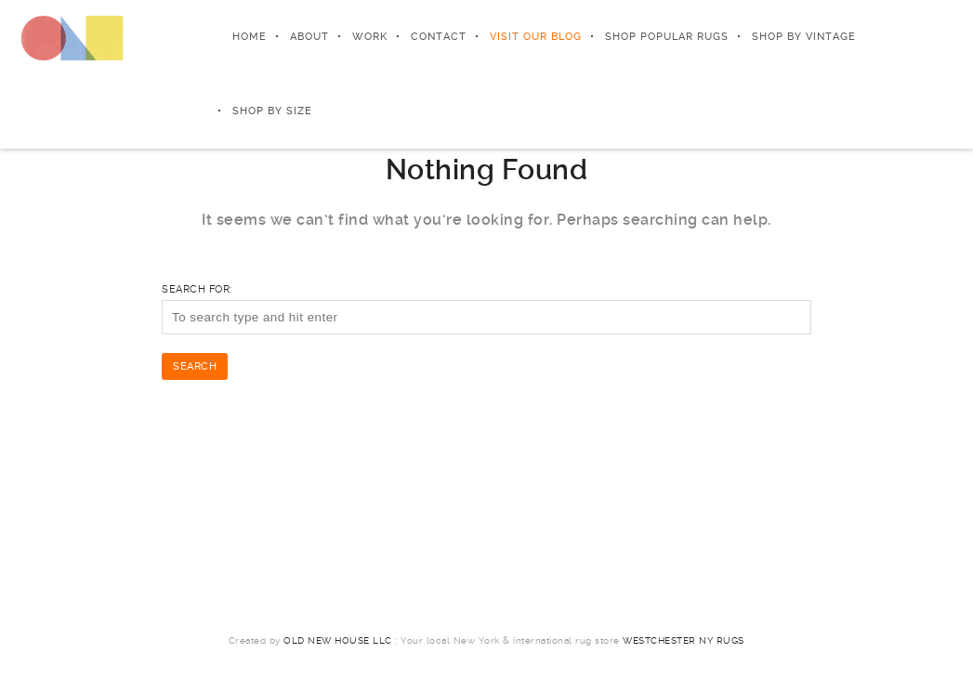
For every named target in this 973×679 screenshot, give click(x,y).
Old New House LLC (337, 640)
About (309, 37)
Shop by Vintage (804, 37)
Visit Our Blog (536, 37)
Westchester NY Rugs (683, 640)
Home (249, 37)
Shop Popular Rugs (667, 37)
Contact (439, 37)
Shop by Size (272, 111)
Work (370, 37)
